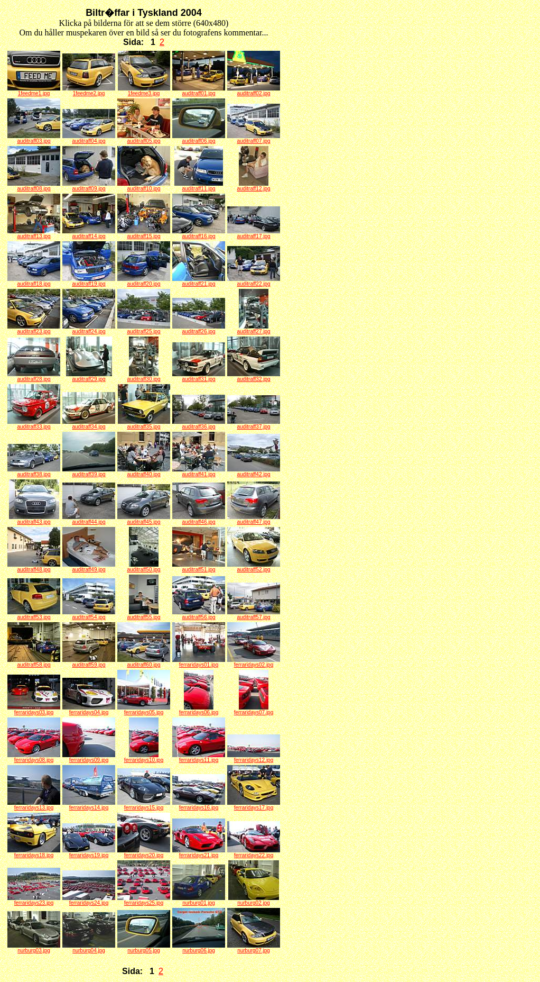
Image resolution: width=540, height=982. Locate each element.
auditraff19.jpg (88, 281)
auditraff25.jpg (143, 329)
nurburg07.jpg (253, 948)
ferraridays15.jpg (143, 805)
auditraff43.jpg (34, 519)
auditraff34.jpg (88, 424)
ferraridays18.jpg (33, 853)
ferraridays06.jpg (198, 710)
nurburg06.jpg (198, 948)
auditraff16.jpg (198, 234)
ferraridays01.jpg (198, 662)
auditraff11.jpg (198, 186)
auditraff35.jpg (144, 424)
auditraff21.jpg (198, 281)
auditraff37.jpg (253, 424)
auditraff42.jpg (253, 472)
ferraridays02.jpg (253, 662)
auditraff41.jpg (198, 472)
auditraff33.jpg (33, 424)
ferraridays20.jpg (143, 853)
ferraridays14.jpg (88, 805)
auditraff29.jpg (89, 376)
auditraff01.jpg (198, 91)
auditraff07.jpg (253, 138)
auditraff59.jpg (88, 662)
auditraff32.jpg (253, 376)
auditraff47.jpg (253, 519)
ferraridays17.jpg (253, 805)
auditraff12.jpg (253, 186)
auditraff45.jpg (143, 519)
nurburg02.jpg (253, 900)
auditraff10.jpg (143, 186)
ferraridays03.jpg (33, 710)
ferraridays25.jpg (143, 900)
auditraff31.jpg (198, 376)
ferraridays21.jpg (198, 853)
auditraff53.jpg (33, 615)
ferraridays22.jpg (253, 853)
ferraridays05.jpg (143, 710)
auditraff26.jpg (198, 329)
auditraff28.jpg (33, 376)
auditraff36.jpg (198, 424)
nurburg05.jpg (143, 948)
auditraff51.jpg (198, 567)
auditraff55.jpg (143, 615)
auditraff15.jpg (143, 234)
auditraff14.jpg (88, 234)
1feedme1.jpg (33, 91)
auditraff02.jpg (253, 91)
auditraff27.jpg (253, 329)
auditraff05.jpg (143, 138)
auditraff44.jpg (88, 519)
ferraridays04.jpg (88, 710)
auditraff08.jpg (33, 186)
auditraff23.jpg (33, 329)
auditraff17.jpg (253, 234)
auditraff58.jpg (33, 662)
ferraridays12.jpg (253, 757)
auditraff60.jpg (143, 662)
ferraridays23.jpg (33, 900)
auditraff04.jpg (88, 138)
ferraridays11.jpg (198, 757)
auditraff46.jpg (198, 519)
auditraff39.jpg (88, 472)
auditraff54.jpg (88, 615)
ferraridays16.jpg (198, 805)
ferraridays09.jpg (88, 757)
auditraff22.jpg (253, 281)
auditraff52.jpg (253, 567)
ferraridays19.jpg (88, 853)
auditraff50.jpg (143, 567)
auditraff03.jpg (33, 138)
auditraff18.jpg (33, 281)
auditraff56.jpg (198, 615)
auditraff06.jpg (198, 138)
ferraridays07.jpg (253, 710)
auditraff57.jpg (253, 615)
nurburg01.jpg (198, 900)
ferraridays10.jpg (143, 757)
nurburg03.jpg (33, 948)
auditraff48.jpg (33, 567)
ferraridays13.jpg (33, 805)
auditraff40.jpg (143, 472)
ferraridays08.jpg (33, 757)
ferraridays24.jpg (88, 900)
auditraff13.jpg (33, 234)
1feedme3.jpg (144, 91)
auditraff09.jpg (88, 186)
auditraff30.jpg (143, 376)
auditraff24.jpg (88, 329)
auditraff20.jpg (143, 281)
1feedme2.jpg (88, 91)
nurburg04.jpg (88, 948)
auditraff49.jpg (88, 567)
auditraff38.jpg (33, 472)
